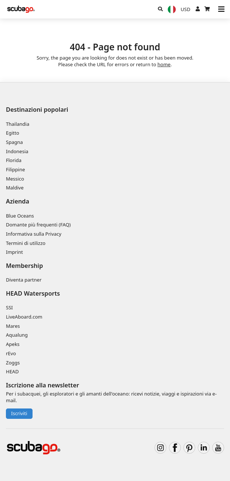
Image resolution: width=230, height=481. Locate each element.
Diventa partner (23, 279)
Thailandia (17, 124)
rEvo (11, 353)
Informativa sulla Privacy (33, 234)
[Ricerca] (160, 9)
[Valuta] (185, 9)
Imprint (14, 252)
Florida (13, 160)
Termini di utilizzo (25, 243)
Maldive (15, 187)
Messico (15, 178)
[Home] (21, 9)
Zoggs (13, 362)
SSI (9, 307)
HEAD (12, 371)
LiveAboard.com (24, 316)
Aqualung (17, 335)
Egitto (12, 133)
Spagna (14, 142)
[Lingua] (171, 9)
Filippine (15, 169)
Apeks (13, 344)
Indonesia (17, 151)
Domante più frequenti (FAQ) (38, 224)
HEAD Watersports (33, 293)
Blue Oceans (20, 215)
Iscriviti (19, 413)
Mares (13, 326)
